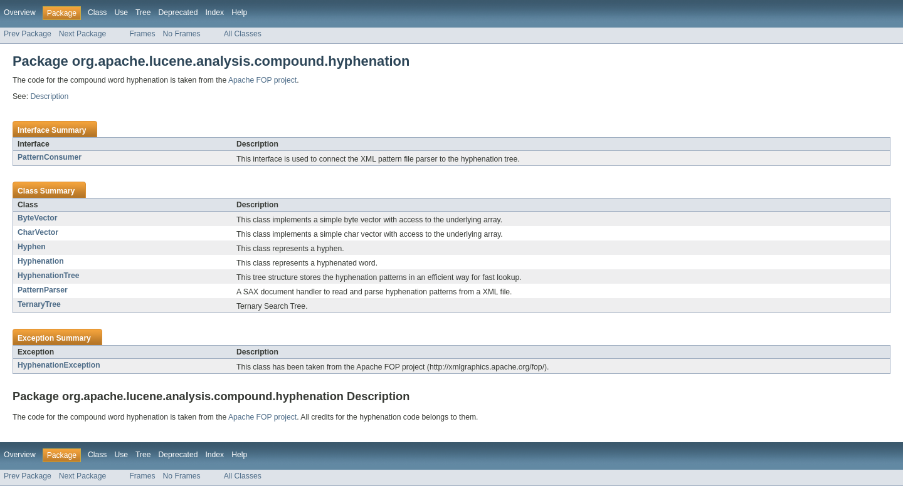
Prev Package (27, 33)
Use (121, 12)
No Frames (182, 33)
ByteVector (38, 218)
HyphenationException (59, 365)
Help (239, 12)
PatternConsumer (50, 157)
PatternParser (43, 290)
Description (49, 96)
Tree (143, 12)
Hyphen (32, 246)
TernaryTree (39, 304)
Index (214, 12)
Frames (142, 33)
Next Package (83, 33)
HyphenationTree (49, 275)
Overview (20, 12)
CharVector (38, 232)
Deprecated (178, 12)
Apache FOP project (262, 80)
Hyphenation (41, 261)
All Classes (242, 33)
